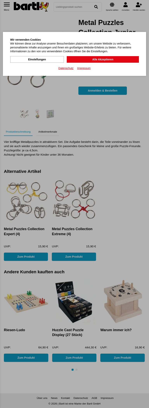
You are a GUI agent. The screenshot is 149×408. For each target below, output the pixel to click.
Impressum (84, 67)
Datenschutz (66, 67)
